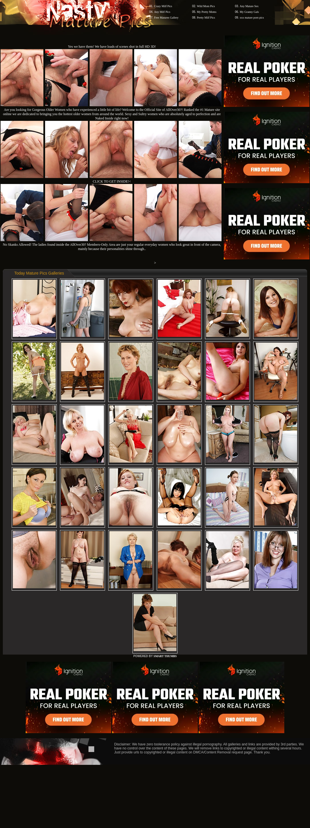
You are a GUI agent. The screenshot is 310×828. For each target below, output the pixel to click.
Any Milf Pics (162, 11)
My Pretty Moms (206, 11)
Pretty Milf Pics (206, 17)
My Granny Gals (249, 11)
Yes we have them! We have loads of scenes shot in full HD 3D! (112, 47)
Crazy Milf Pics (163, 6)
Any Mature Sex (249, 6)
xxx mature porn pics (252, 17)
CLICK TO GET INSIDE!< (112, 181)
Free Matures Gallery (166, 17)
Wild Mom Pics (206, 6)
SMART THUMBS (165, 656)
